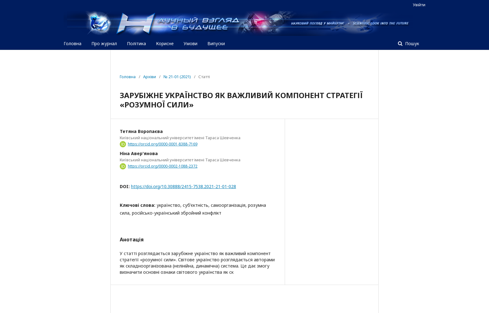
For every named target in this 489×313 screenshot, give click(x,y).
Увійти (419, 4)
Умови (190, 43)
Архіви (149, 76)
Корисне (165, 43)
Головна (72, 43)
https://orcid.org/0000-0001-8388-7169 (162, 144)
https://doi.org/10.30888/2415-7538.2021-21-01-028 (183, 186)
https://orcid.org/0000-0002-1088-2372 (162, 166)
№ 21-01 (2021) (177, 76)
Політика (136, 43)
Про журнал (104, 43)
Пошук (411, 43)
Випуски (216, 43)
